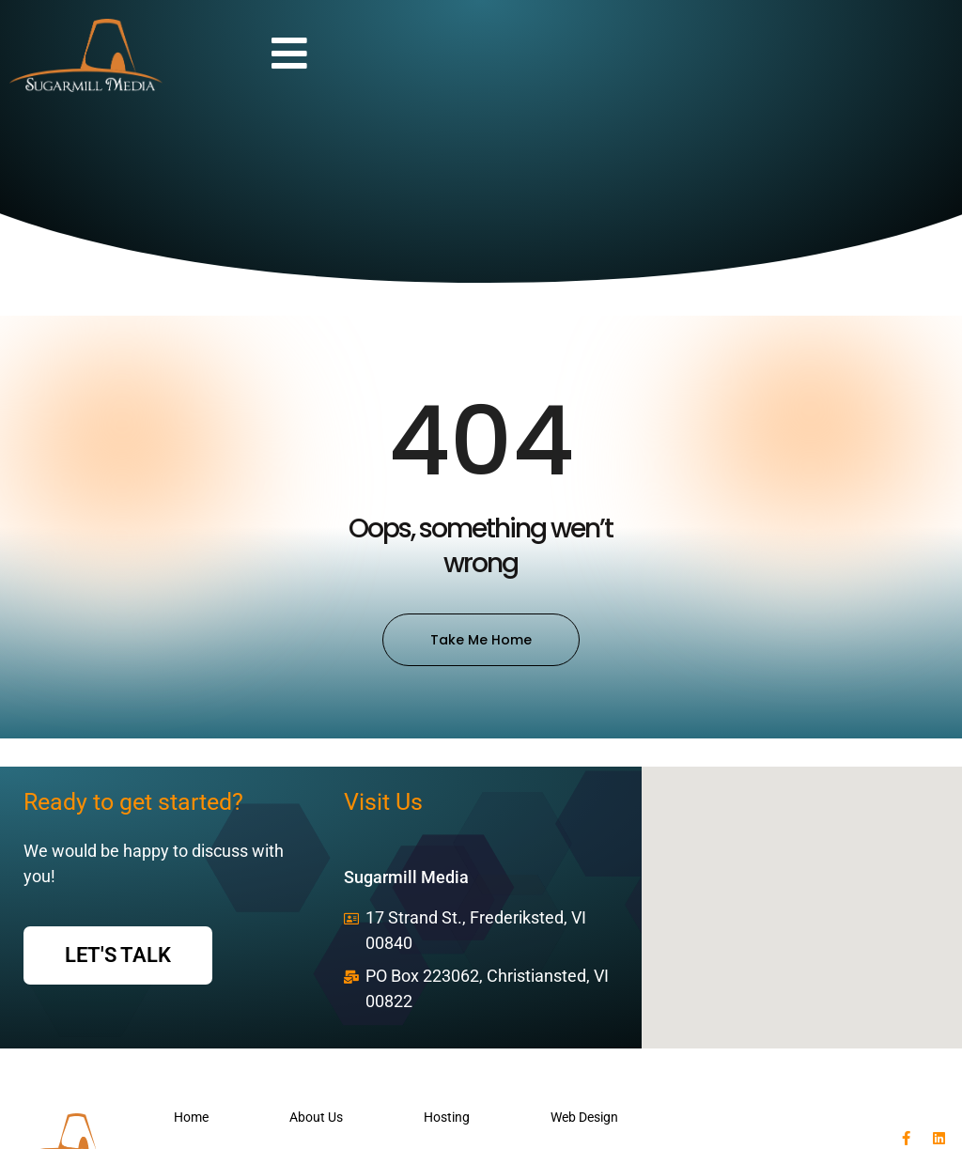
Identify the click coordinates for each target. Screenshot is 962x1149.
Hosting (447, 1117)
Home (191, 1117)
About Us (316, 1117)
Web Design (584, 1117)
